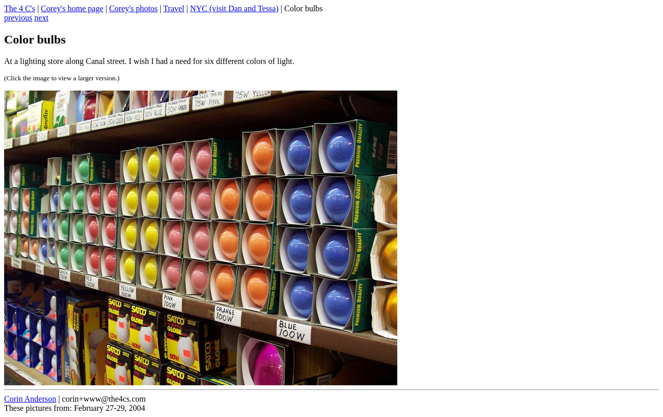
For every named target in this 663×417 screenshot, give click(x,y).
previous (18, 17)
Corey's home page (72, 8)
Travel (173, 8)
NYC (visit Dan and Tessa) (234, 8)
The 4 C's (19, 8)
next (41, 17)
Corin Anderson (30, 398)
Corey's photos (133, 8)
